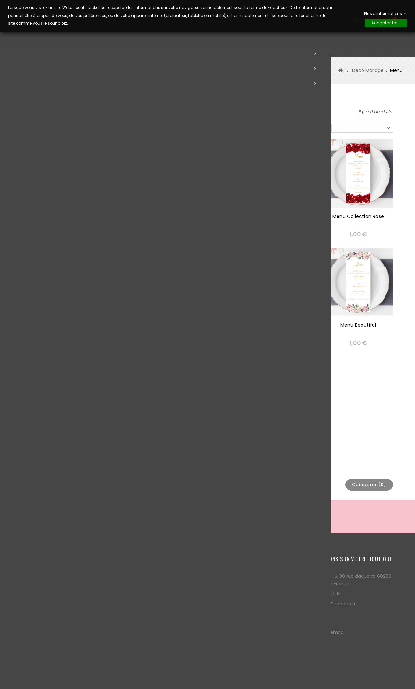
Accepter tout (385, 23)
